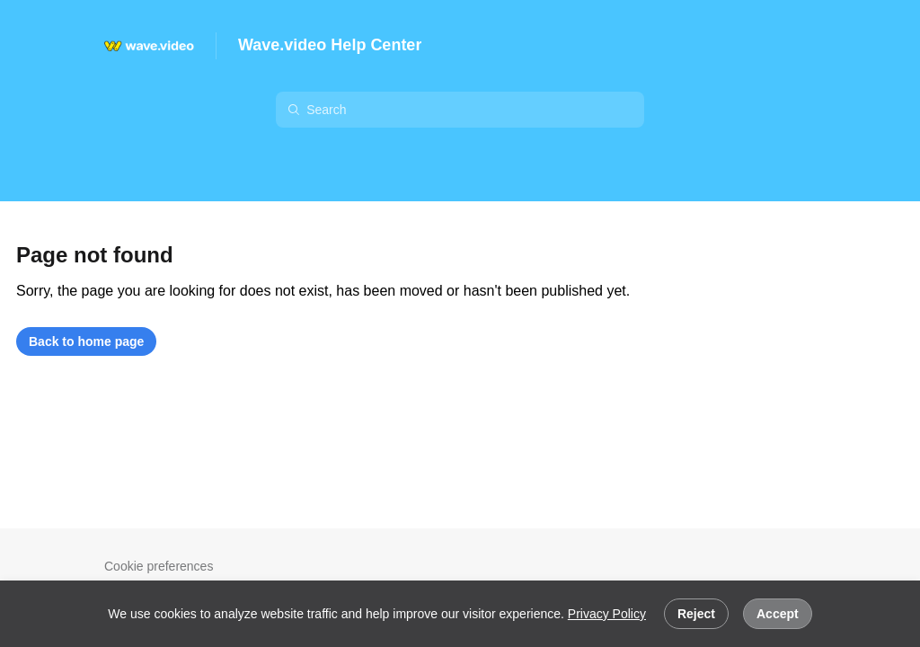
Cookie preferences (158, 566)
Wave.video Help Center (329, 45)
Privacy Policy (607, 614)
